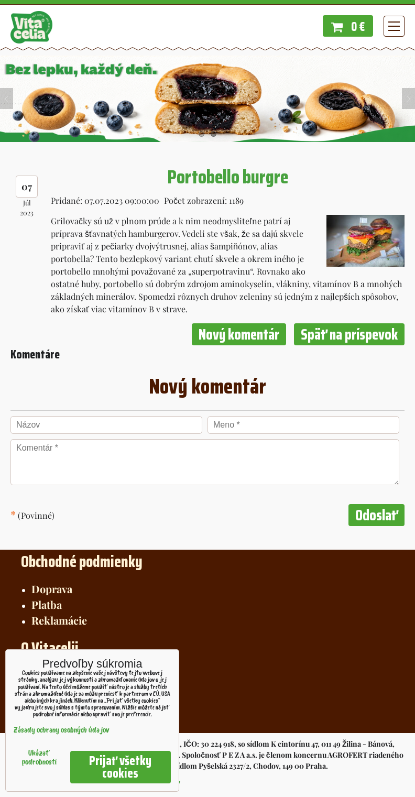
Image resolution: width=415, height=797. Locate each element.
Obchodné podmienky (82, 561)
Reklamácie (59, 620)
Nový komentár (239, 334)
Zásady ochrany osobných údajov (62, 731)
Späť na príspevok (349, 334)
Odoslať (376, 515)
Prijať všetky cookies (120, 767)
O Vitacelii (50, 648)
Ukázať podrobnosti (39, 758)
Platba (46, 604)
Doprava (51, 589)
